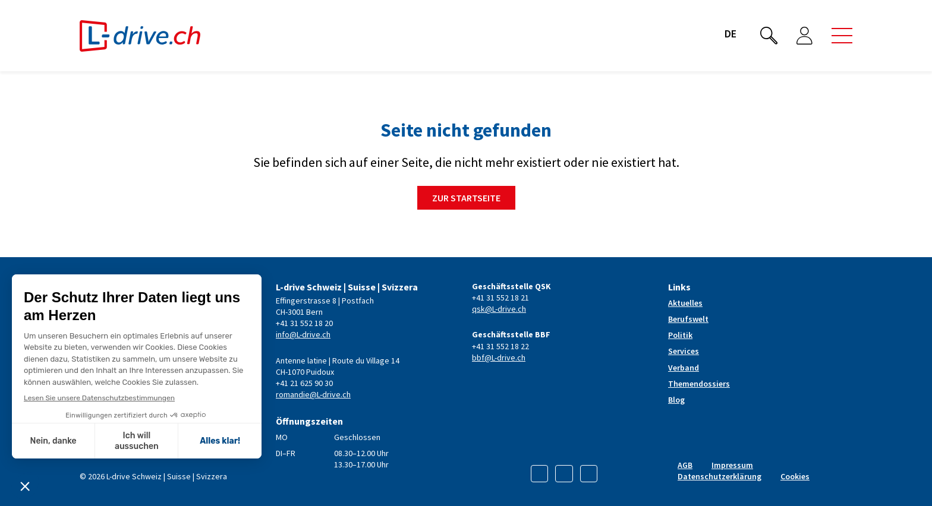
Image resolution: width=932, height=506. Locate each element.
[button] (842, 35)
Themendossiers (699, 383)
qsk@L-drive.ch (499, 308)
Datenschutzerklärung (719, 476)
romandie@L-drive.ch (313, 394)
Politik (680, 335)
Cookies (795, 476)
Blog (676, 399)
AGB (685, 465)
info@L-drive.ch (303, 334)
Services (683, 351)
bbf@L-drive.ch (498, 357)
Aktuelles (685, 303)
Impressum (732, 465)
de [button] (730, 33)
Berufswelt (688, 319)
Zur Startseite (466, 198)
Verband (683, 367)
